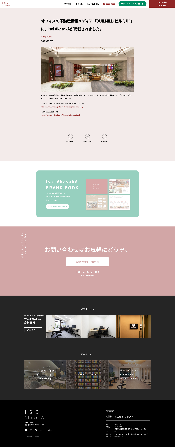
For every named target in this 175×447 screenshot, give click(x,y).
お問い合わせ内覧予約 (162, 3)
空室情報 (67, 4)
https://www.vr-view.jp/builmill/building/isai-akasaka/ (62, 107)
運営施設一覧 (118, 436)
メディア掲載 (46, 36)
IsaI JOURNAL (93, 4)
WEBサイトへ (33, 329)
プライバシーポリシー (47, 430)
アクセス (79, 4)
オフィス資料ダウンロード (132, 4)
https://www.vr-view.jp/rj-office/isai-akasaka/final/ (61, 115)
